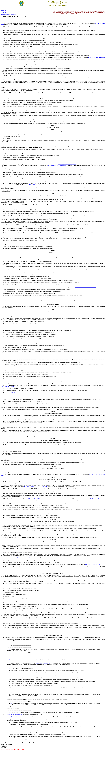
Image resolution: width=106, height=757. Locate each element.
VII (9, 649)
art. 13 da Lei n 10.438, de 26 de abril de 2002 (57, 165)
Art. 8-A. (12, 716)
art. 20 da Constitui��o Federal (94, 498)
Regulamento (3, 12)
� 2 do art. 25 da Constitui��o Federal (96, 57)
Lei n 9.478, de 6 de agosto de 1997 (26, 642)
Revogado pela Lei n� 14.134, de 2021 (8, 14)
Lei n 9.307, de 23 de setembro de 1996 (93, 564)
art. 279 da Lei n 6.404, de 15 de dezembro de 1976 (85, 287)
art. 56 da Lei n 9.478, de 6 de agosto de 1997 (93, 146)
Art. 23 (11, 689)
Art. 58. (11, 703)
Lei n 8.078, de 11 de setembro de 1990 (44, 663)
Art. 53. (11, 697)
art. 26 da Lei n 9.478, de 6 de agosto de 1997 (37, 498)
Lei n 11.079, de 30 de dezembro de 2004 (67, 164)
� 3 (10, 712)
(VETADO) (13, 392)
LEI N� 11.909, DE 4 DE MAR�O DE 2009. (53, 8)
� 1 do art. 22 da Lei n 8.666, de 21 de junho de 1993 (35, 486)
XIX (9, 668)
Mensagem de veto (4, 10)
